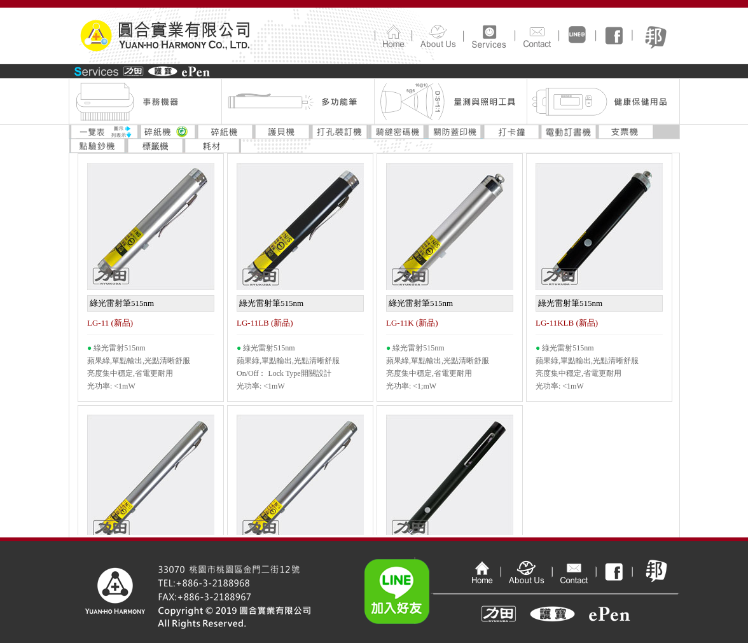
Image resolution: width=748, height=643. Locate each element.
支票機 (625, 132)
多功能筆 (297, 102)
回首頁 (393, 36)
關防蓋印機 (454, 132)
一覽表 (104, 132)
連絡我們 (536, 36)
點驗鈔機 (98, 146)
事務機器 (145, 102)
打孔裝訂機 (339, 132)
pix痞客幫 (656, 564)
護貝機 (282, 132)
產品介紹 (489, 36)
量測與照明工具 (450, 102)
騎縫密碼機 (397, 132)
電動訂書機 (568, 132)
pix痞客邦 (655, 36)
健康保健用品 (603, 102)
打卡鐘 (511, 132)
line (576, 36)
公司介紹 (437, 36)
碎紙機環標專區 (168, 132)
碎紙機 (225, 132)
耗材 (212, 146)
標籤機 (155, 146)
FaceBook (613, 36)
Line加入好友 (415, 582)
